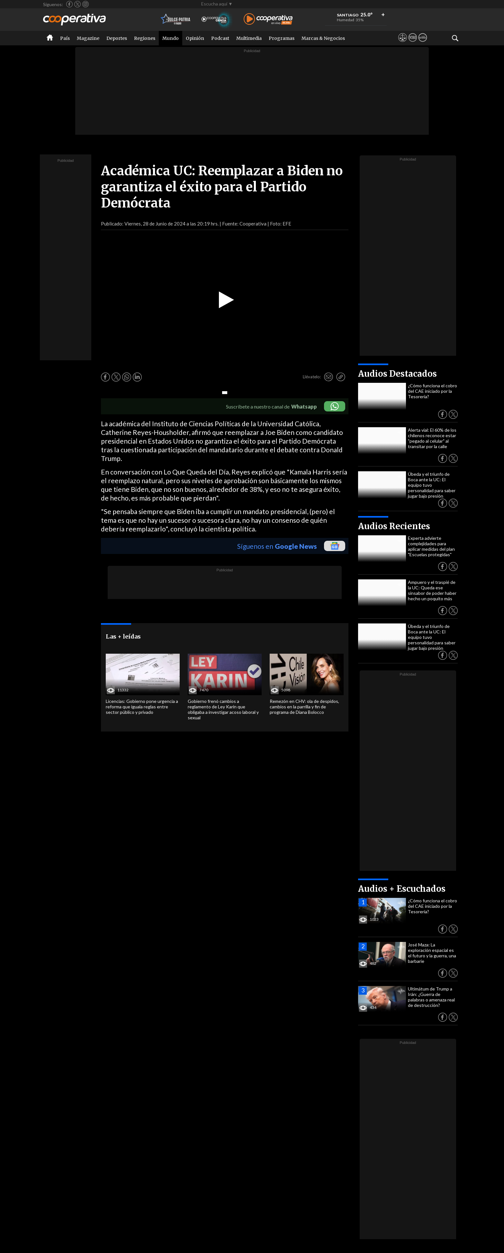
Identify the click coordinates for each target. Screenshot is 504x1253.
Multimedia (249, 38)
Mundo (170, 38)
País (65, 38)
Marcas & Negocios (323, 38)
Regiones (144, 38)
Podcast (220, 38)
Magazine (88, 38)
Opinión (195, 38)
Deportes (116, 38)
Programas (281, 38)
